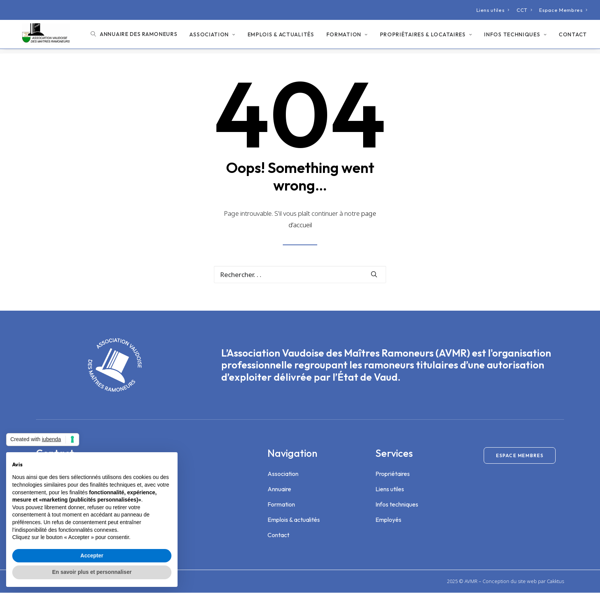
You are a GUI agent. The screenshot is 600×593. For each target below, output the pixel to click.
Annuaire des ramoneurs (138, 36)
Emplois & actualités (293, 520)
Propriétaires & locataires (426, 37)
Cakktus (555, 581)
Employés (388, 520)
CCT (524, 10)
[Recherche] (300, 274)
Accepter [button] (91, 555)
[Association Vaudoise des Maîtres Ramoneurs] (42, 36)
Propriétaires (392, 474)
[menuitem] (493, 10)
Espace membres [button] (520, 456)
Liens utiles (493, 10)
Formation (347, 37)
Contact (573, 37)
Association (212, 37)
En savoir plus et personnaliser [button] (92, 572)
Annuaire (279, 489)
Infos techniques (515, 37)
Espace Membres (563, 10)
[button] (374, 274)
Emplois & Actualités (281, 37)
